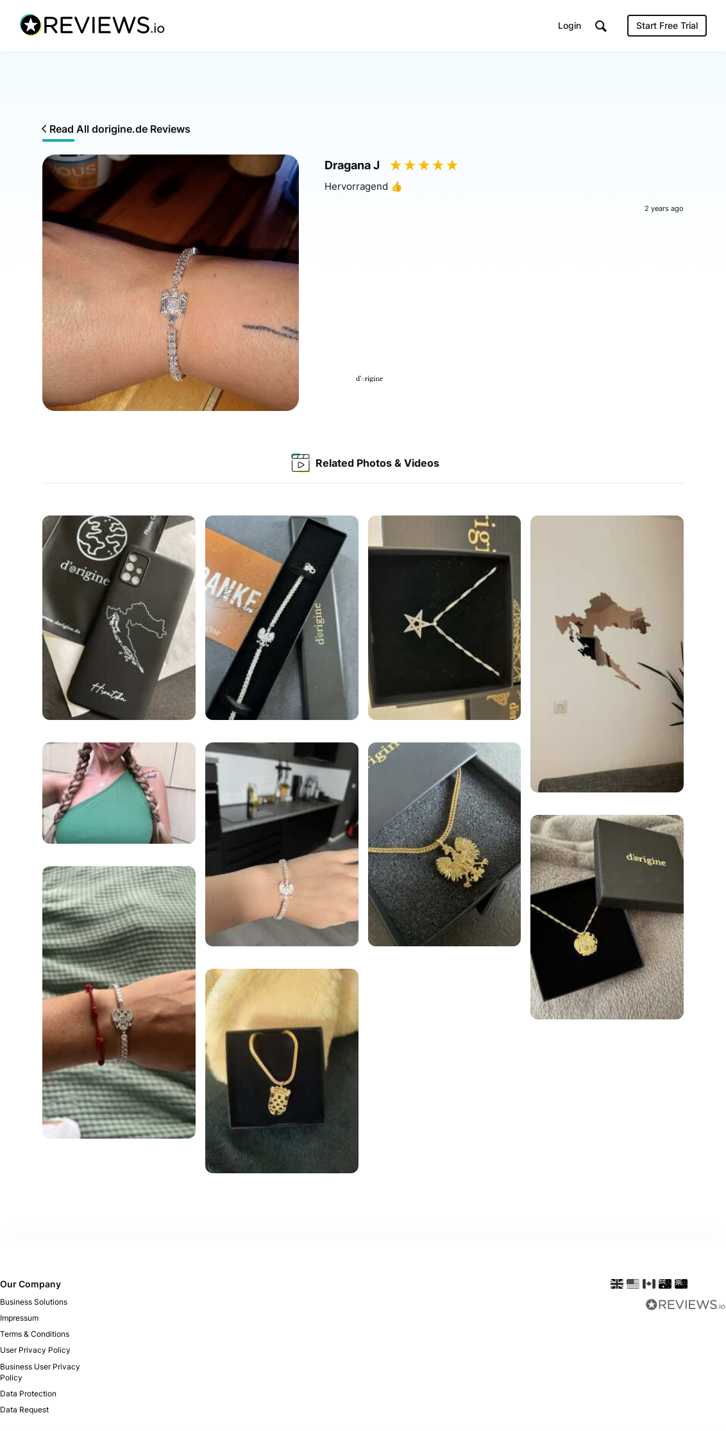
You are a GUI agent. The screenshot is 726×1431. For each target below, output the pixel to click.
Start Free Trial (667, 25)
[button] (601, 26)
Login (569, 25)
